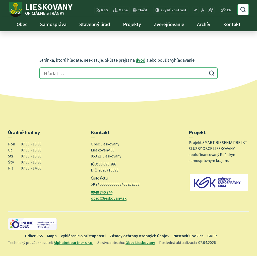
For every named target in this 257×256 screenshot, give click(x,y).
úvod (140, 60)
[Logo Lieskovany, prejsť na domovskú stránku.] (40, 9)
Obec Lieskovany (140, 242)
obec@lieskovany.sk (108, 198)
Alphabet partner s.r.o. (73, 242)
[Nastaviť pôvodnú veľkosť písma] (203, 10)
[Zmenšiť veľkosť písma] (195, 10)
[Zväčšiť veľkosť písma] (211, 10)
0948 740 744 (101, 192)
